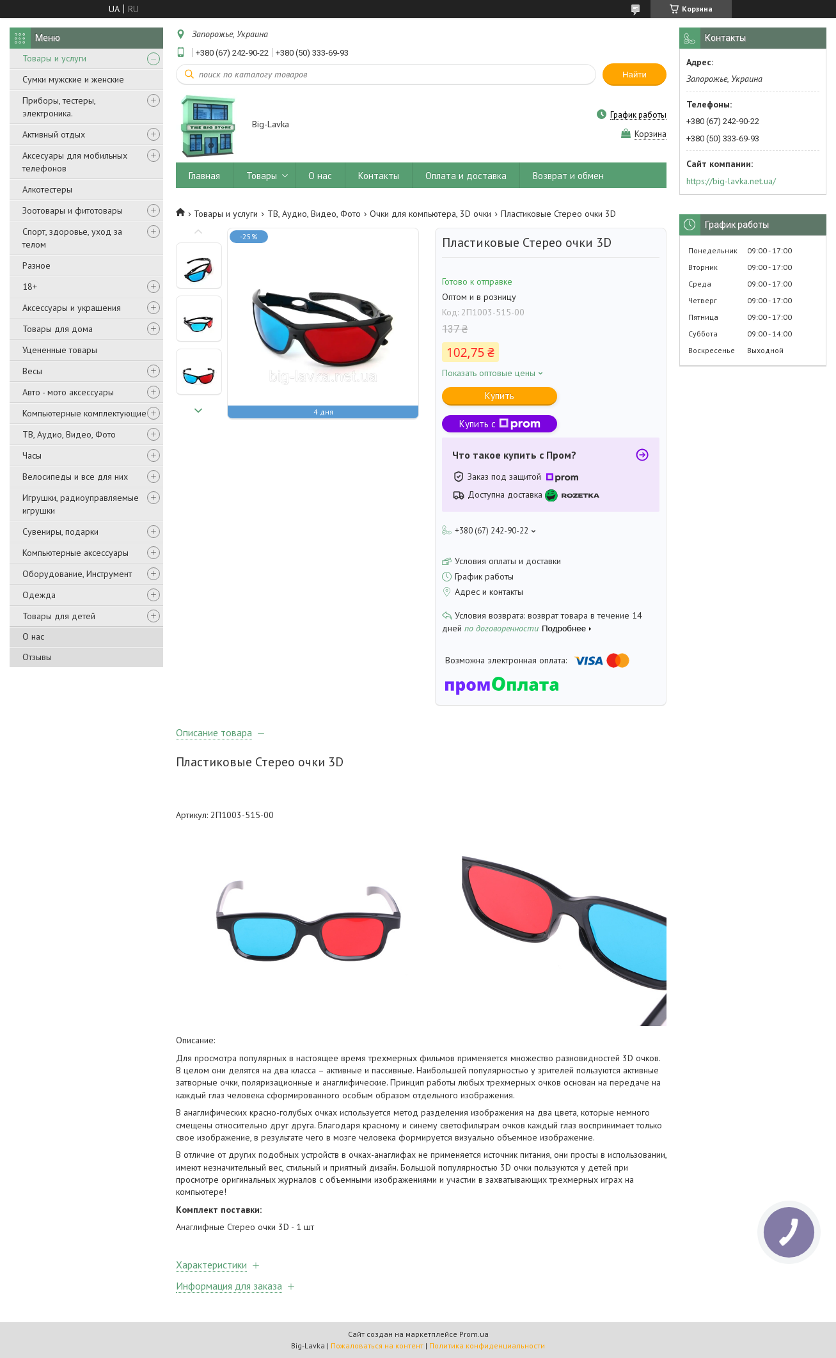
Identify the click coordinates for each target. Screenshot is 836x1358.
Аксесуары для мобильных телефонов (74, 162)
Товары (261, 175)
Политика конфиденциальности (487, 1345)
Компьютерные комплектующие (84, 413)
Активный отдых (53, 134)
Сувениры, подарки (60, 531)
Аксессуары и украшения (71, 307)
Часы (32, 455)
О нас (33, 636)
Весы (32, 371)
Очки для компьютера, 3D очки (430, 213)
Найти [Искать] (634, 74)
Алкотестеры (47, 189)
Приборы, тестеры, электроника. (58, 107)
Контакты (378, 175)
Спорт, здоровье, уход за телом (72, 238)
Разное (36, 265)
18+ (29, 286)
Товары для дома (57, 329)
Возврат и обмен (568, 175)
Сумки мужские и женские (73, 79)
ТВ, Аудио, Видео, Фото (69, 434)
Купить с (499, 424)
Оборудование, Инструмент (77, 574)
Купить (499, 396)
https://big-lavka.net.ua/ (731, 181)
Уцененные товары (59, 350)
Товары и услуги (54, 58)
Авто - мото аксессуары (68, 392)
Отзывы (37, 657)
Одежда (39, 595)
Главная (204, 175)
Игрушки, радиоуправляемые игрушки (80, 504)
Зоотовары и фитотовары (72, 210)
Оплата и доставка (466, 175)
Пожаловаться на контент (377, 1345)
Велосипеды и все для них (75, 476)
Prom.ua (474, 1334)
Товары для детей (58, 616)
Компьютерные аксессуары (75, 552)
